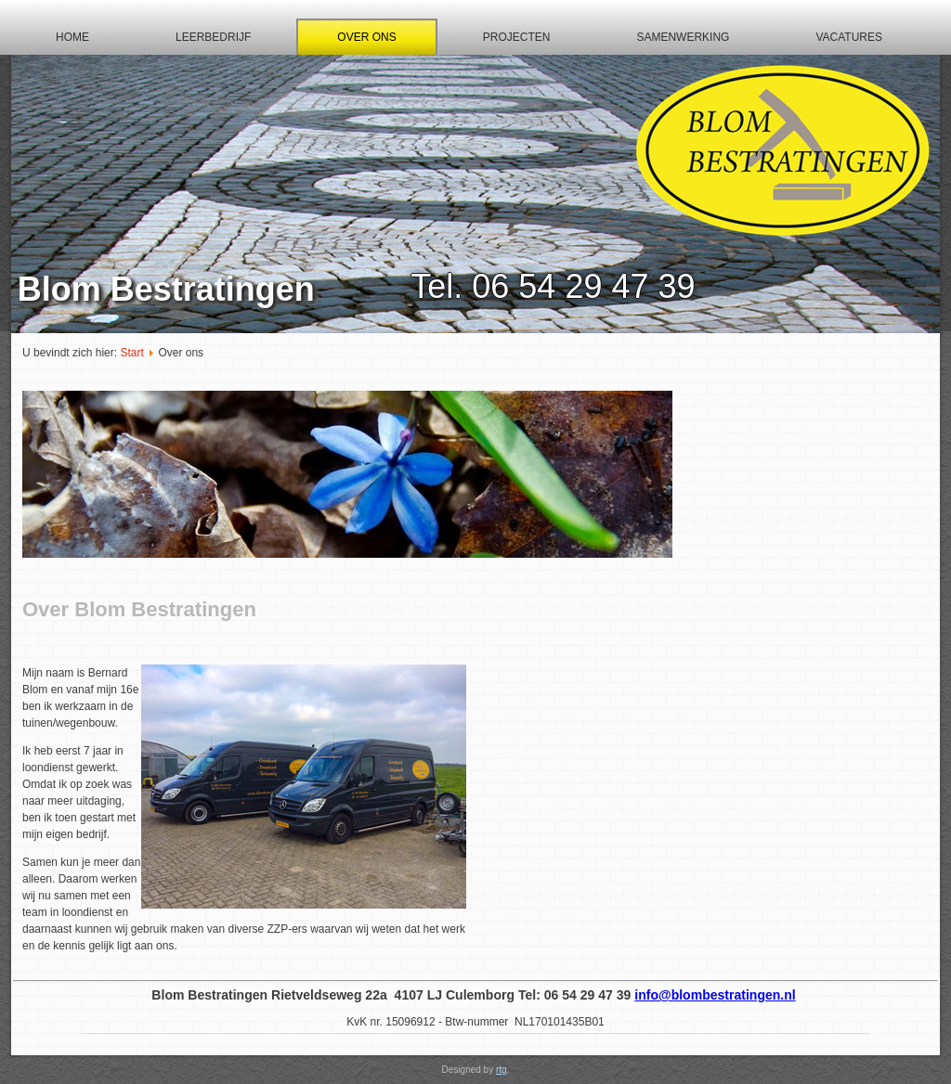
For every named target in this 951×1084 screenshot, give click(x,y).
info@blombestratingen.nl (714, 994)
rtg (501, 1070)
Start (131, 352)
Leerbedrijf (213, 37)
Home (72, 37)
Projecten (517, 37)
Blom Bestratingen (166, 289)
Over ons (366, 37)
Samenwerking (682, 37)
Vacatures (848, 37)
